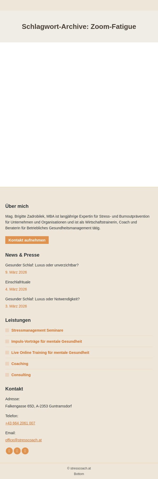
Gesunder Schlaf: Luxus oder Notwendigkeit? (42, 299)
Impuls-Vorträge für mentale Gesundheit (46, 341)
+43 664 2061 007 (20, 423)
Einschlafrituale (17, 282)
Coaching (19, 364)
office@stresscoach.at (23, 440)
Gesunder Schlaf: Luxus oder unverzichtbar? (42, 265)
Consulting (21, 375)
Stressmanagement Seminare (37, 330)
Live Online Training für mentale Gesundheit (50, 352)
